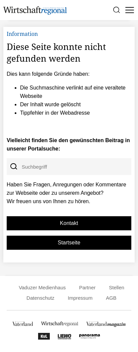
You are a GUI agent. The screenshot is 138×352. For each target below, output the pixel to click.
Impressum (80, 298)
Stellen (116, 287)
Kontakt (69, 223)
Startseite (69, 242)
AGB (111, 298)
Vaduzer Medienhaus (42, 287)
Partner (87, 287)
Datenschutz (40, 298)
